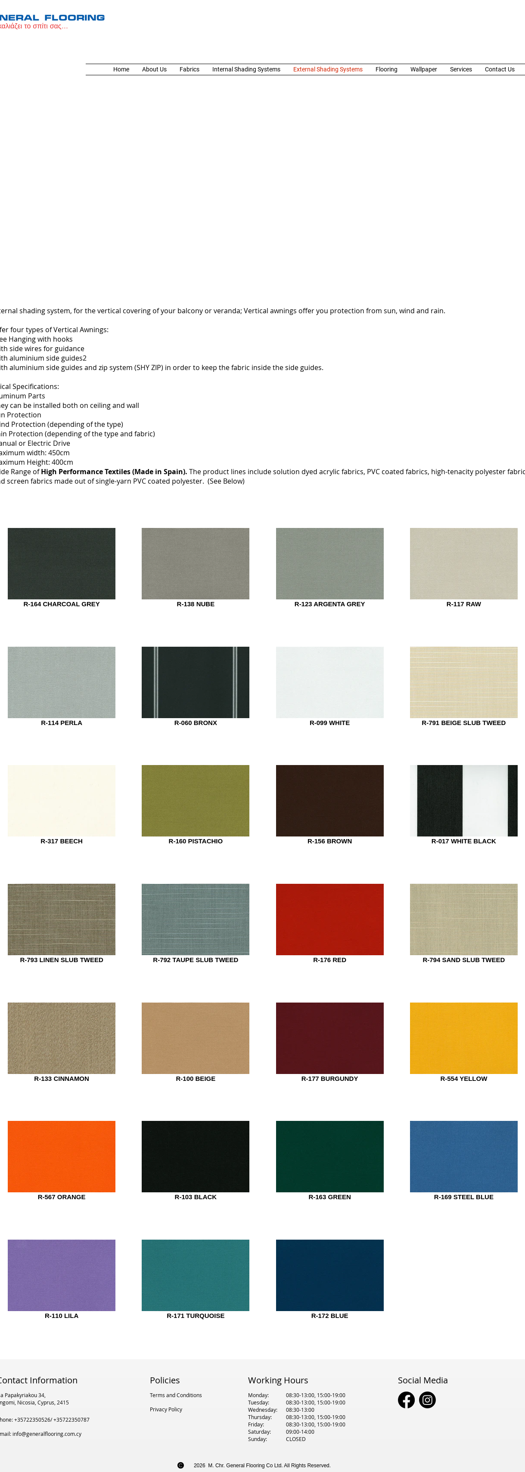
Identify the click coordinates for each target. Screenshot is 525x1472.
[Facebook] (406, 1400)
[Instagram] (427, 1400)
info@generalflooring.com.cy (46, 1433)
